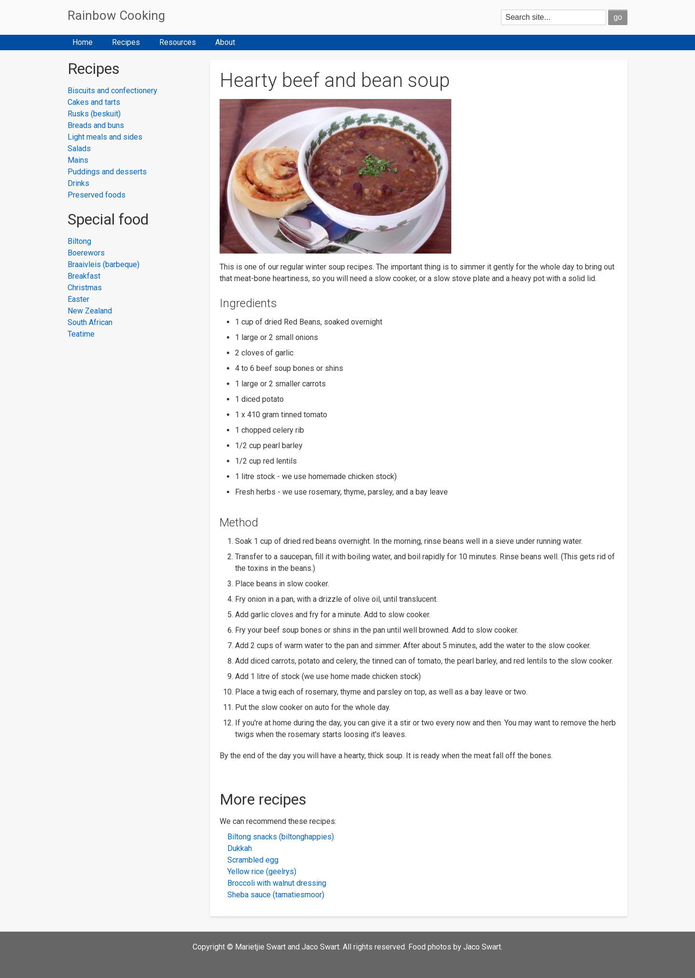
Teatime (81, 334)
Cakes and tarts (94, 102)
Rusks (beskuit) (94, 113)
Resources (177, 42)
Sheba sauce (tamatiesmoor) (275, 894)
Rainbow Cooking (116, 15)
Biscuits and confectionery (112, 90)
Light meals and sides (105, 137)
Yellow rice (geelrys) (261, 871)
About (225, 42)
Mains (78, 160)
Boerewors (86, 252)
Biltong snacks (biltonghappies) (280, 836)
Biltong (79, 241)
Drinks (78, 183)
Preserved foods (96, 194)
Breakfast (84, 276)
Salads (79, 148)
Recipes (126, 42)
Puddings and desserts (107, 171)
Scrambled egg (252, 860)
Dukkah (239, 848)
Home (82, 42)
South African (90, 322)
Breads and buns (96, 125)
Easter (78, 299)
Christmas (85, 287)
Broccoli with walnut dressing (276, 883)
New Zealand (90, 310)
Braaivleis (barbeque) (103, 264)
